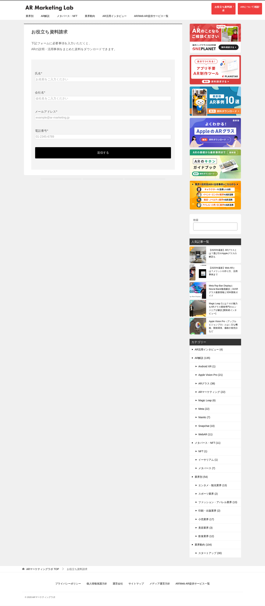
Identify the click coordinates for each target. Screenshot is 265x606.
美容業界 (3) (205, 527)
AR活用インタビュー (115, 16)
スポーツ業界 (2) (208, 493)
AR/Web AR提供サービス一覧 (151, 16)
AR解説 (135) (202, 358)
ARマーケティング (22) (211, 392)
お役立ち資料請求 (217, 7)
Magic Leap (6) (206, 400)
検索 (195, 220)
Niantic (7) (204, 417)
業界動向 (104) (203, 544)
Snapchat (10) (206, 425)
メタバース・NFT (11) (207, 443)
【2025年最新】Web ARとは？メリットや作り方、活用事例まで (223, 271)
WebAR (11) (205, 434)
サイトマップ (136, 583)
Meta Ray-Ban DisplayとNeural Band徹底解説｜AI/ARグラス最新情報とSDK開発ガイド (223, 291)
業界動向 (90, 16)
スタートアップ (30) (210, 553)
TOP (42, 569)
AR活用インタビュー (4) (209, 349)
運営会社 (118, 583)
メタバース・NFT (67, 16)
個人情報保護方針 (96, 583)
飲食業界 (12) (206, 536)
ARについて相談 (249, 7)
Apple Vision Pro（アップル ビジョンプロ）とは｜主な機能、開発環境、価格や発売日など (223, 326)
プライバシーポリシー (68, 583)
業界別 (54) (201, 477)
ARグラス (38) (206, 383)
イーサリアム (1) (208, 459)
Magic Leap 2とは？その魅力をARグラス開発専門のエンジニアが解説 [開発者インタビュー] (223, 308)
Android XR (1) (206, 366)
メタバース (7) (206, 468)
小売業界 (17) (206, 519)
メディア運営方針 (159, 583)
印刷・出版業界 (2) (209, 510)
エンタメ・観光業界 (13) (212, 485)
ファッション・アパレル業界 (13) (217, 502)
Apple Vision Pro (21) (210, 375)
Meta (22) (203, 409)
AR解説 (45, 16)
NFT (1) (202, 451)
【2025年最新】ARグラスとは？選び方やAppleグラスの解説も (223, 253)
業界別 (29, 16)
